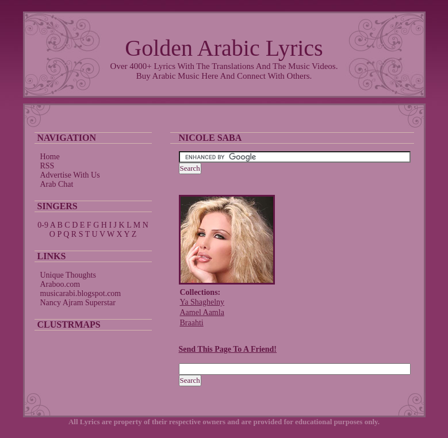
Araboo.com (60, 284)
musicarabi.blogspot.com (80, 293)
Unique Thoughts (68, 275)
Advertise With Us (70, 175)
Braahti (192, 322)
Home (50, 156)
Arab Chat (57, 184)
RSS (47, 166)
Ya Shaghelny (202, 302)
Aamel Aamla (202, 312)
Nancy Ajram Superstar (78, 302)
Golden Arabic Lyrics (224, 48)
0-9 (42, 225)
